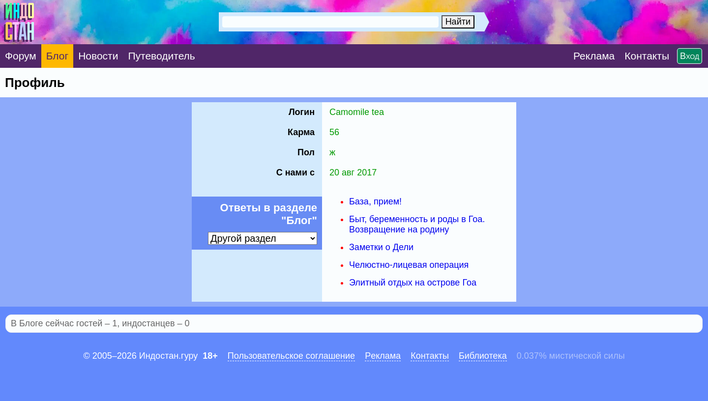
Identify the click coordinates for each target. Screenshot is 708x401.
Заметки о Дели (381, 247)
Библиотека (483, 356)
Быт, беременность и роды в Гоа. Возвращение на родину (417, 224)
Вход (689, 56)
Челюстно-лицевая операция (409, 265)
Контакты (430, 356)
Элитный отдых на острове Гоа (412, 282)
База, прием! (375, 201)
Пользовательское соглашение (291, 356)
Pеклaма (383, 356)
